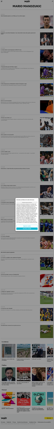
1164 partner (27, 217)
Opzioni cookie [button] (27, 226)
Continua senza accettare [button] (27, 202)
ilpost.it (32, 218)
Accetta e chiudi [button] (27, 228)
